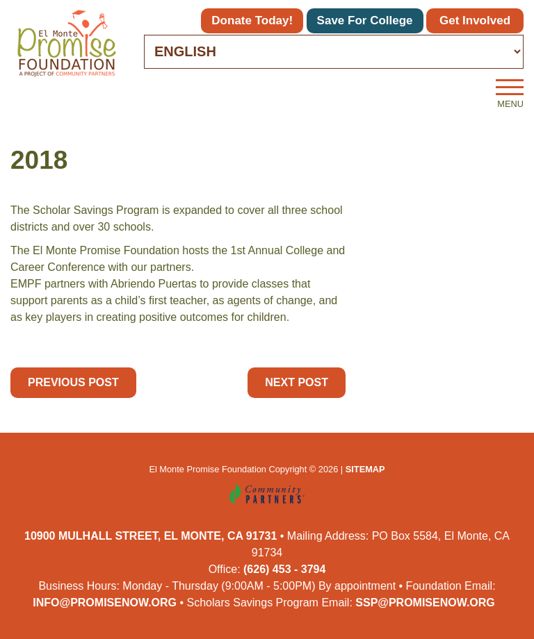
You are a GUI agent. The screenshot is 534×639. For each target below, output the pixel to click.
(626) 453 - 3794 (284, 569)
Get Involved (474, 20)
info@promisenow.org (105, 602)
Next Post (296, 382)
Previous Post (73, 382)
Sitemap (365, 469)
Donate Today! (252, 20)
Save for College (365, 20)
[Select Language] (334, 52)
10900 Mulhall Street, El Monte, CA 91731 (150, 536)
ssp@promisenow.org (425, 602)
